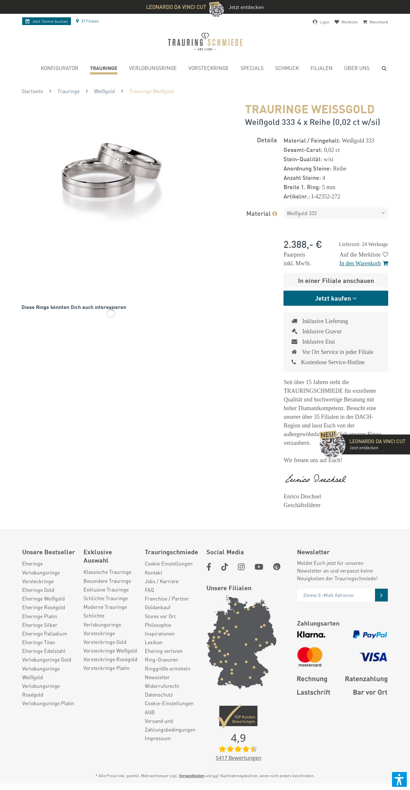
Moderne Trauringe (105, 606)
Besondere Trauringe (107, 580)
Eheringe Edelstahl (43, 650)
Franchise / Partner (167, 598)
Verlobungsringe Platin (48, 703)
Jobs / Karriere (162, 581)
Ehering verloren (164, 650)
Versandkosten (191, 775)
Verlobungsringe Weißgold (41, 672)
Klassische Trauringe (107, 571)
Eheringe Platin (39, 616)
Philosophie (158, 624)
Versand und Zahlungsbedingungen (170, 725)
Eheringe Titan (38, 642)
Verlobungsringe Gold (46, 659)
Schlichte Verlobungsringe (102, 620)
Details (267, 139)
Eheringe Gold (38, 589)
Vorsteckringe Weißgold (110, 650)
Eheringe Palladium (44, 633)
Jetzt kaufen (333, 298)
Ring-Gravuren (161, 659)
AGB (150, 712)
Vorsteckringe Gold (104, 641)
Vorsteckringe (38, 581)
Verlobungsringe (41, 572)
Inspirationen (160, 633)
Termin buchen (46, 21)
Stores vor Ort (160, 616)
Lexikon (153, 642)
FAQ (149, 589)
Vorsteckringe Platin (106, 667)
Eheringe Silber (39, 624)
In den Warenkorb (363, 263)
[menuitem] (59, 69)
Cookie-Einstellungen (169, 703)
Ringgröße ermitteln (167, 668)
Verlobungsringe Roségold (41, 690)
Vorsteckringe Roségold (110, 659)
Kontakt (153, 572)
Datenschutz (159, 694)
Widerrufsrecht (162, 685)
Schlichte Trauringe (105, 598)
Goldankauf (157, 607)
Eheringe (32, 563)
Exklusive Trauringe (106, 589)
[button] (399, 779)
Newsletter (157, 677)
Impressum (158, 738)
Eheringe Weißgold (43, 598)
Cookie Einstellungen (169, 563)
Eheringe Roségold (43, 607)
